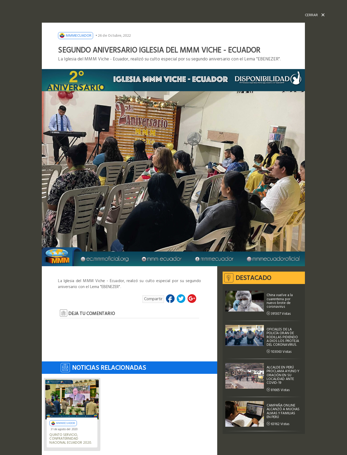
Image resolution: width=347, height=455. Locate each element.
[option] (173, 167)
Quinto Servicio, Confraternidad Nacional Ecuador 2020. (70, 439)
